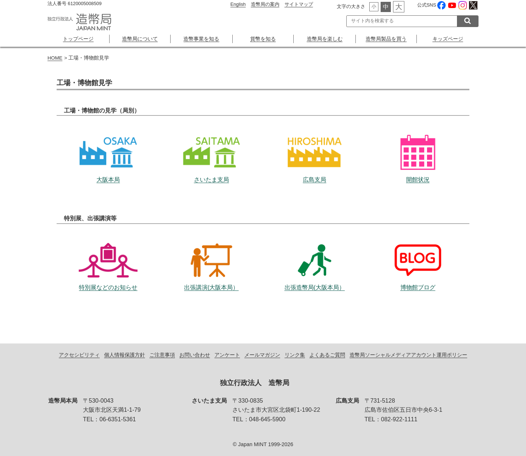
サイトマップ (299, 4)
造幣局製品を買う (386, 39)
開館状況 (417, 147)
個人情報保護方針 (124, 355)
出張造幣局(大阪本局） (314, 255)
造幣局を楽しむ (325, 39)
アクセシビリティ (79, 355)
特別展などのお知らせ (108, 255)
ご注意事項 (162, 355)
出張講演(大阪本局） (211, 255)
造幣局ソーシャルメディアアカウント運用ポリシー (408, 355)
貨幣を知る (263, 39)
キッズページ (447, 39)
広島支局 (314, 147)
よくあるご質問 (327, 355)
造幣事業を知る (201, 39)
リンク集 (295, 355)
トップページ (78, 39)
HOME (54, 58)
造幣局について (140, 39)
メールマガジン (262, 355)
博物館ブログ (417, 255)
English (238, 4)
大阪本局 (108, 147)
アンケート (227, 355)
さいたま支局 (211, 147)
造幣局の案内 (265, 4)
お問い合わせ (194, 355)
